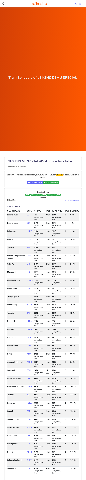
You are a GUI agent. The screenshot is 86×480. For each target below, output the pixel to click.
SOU (28, 411)
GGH (29, 337)
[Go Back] (3, 3)
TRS (28, 247)
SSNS (29, 256)
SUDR (29, 419)
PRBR (29, 346)
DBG (28, 223)
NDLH (29, 452)
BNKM (29, 427)
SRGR (29, 370)
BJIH (29, 239)
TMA (29, 313)
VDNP (29, 387)
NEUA (29, 321)
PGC (28, 444)
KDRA (29, 403)
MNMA (30, 280)
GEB (28, 436)
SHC (28, 468)
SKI (28, 264)
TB (28, 395)
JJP (28, 297)
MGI (28, 272)
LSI (28, 215)
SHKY (29, 460)
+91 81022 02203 (51, 182)
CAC (28, 378)
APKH (29, 362)
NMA (29, 354)
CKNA (29, 329)
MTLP (29, 305)
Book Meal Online (35, 182)
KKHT (29, 231)
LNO (28, 288)
